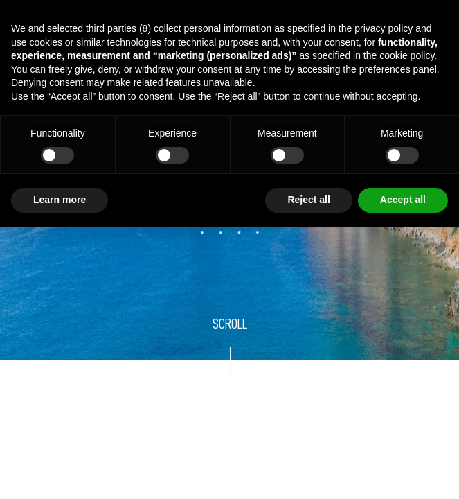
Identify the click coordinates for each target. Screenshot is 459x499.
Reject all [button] (308, 199)
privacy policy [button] (383, 28)
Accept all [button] (403, 199)
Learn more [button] (59, 199)
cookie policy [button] (406, 55)
